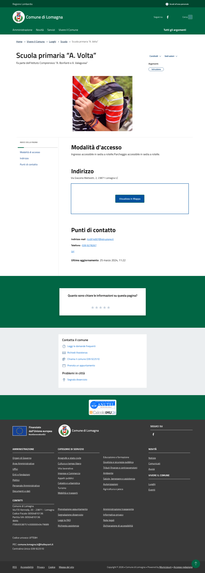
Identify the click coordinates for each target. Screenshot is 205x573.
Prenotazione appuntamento (73, 509)
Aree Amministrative (23, 463)
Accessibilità (27, 567)
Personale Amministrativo (26, 485)
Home (19, 41)
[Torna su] (196, 564)
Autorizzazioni (110, 484)
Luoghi (52, 41)
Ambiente (108, 473)
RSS (15, 567)
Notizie (152, 458)
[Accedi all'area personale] (177, 4)
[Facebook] (162, 17)
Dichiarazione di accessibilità (118, 525)
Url (72, 251)
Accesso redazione (183, 567)
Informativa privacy (113, 514)
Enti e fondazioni (21, 474)
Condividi (156, 56)
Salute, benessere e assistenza (119, 478)
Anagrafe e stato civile (69, 458)
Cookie (51, 567)
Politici (16, 480)
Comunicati (154, 463)
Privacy (41, 567)
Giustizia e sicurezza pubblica (118, 462)
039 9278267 (89, 245)
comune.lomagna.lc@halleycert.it (35, 544)
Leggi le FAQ (64, 520)
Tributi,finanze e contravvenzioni (120, 467)
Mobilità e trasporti (68, 493)
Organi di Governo (22, 458)
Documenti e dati (21, 491)
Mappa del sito (66, 567)
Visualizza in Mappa (129, 199)
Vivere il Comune (36, 41)
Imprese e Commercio (69, 473)
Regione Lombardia (22, 4)
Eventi (152, 489)
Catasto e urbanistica (69, 483)
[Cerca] (189, 17)
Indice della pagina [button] (29, 142)
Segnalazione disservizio (70, 514)
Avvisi (152, 469)
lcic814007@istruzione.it (100, 239)
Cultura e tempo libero (69, 463)
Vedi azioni (171, 56)
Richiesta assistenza (68, 525)
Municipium (165, 567)
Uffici (15, 469)
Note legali (108, 520)
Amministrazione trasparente (118, 509)
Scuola (63, 41)
